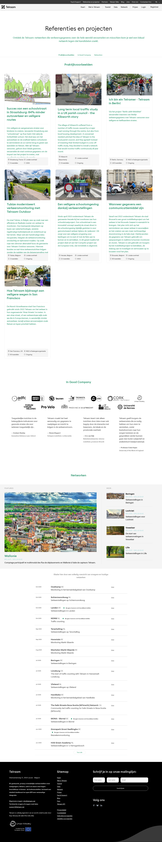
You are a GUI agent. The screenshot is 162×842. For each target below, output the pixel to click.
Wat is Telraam (94, 7)
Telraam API (61, 804)
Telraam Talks (114, 2)
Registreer (154, 7)
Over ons (135, 2)
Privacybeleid (61, 810)
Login (143, 7)
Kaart (83, 7)
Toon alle (79, 752)
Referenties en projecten (91, 2)
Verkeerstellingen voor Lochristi (138, 515)
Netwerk (124, 7)
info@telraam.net (29, 801)
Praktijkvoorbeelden (66, 55)
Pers (58, 801)
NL (156, 2)
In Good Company (84, 55)
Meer (112, 587)
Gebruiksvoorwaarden (64, 816)
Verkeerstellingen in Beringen (138, 498)
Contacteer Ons (145, 2)
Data (115, 7)
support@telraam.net (16, 807)
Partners (105, 2)
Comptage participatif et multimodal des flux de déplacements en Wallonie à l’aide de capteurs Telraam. (50, 528)
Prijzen (135, 7)
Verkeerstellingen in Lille (138, 550)
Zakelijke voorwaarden (64, 819)
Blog (122, 2)
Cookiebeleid (61, 813)
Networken (98, 55)
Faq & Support (76, 2)
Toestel (107, 7)
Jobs (128, 2)
